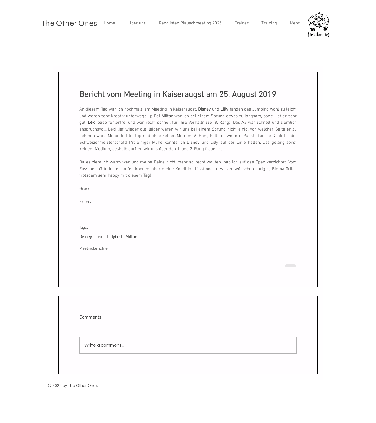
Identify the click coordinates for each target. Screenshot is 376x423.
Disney (85, 237)
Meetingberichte (93, 248)
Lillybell (114, 237)
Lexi (99, 237)
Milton (131, 237)
